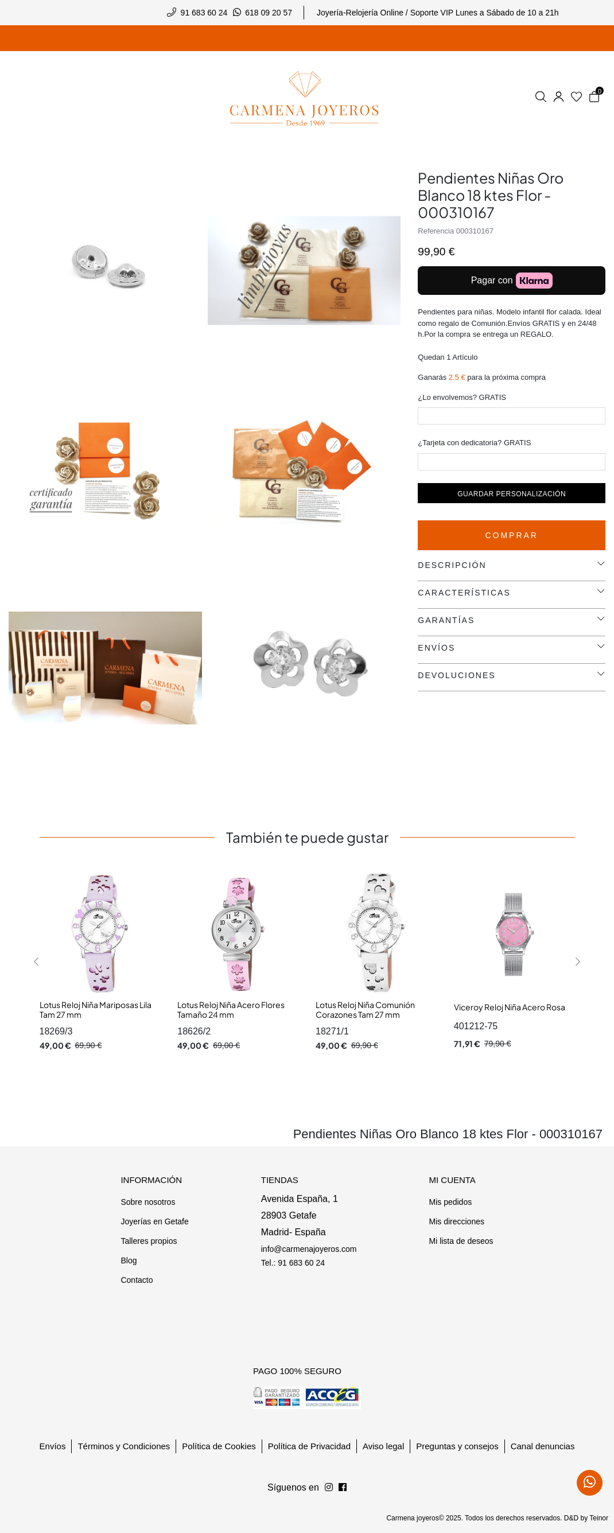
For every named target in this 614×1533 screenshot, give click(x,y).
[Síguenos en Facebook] (329, 1488)
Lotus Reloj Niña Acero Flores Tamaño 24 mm (231, 1009)
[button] (36, 961)
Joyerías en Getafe (154, 1221)
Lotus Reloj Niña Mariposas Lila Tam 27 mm (95, 1009)
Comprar (511, 535)
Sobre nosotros (148, 1202)
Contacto (137, 1280)
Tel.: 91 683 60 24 (293, 1262)
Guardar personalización (511, 494)
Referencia (436, 231)
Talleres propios (149, 1241)
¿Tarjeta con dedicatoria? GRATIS (474, 442)
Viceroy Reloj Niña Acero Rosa (509, 1007)
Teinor (598, 1518)
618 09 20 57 (268, 12)
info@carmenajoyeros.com (309, 1249)
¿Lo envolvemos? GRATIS (462, 397)
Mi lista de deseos (461, 1241)
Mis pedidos (450, 1202)
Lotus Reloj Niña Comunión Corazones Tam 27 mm (365, 1009)
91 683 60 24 (204, 12)
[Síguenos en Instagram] (343, 1488)
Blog (129, 1260)
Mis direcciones (456, 1221)
